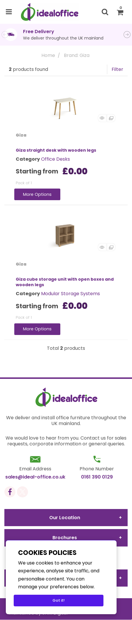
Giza (21, 135)
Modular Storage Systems (70, 293)
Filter (117, 69)
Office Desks (55, 159)
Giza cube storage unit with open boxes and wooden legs (65, 282)
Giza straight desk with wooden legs (56, 150)
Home (48, 55)
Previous (4, 34)
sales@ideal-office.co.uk (35, 477)
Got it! (58, 600)
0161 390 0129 (97, 477)
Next (127, 34)
